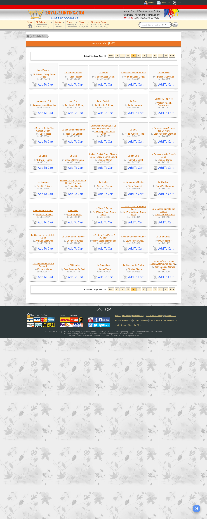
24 (122, 56)
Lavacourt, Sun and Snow (133, 94)
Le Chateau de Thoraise (73, 395)
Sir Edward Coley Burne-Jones (44, 97)
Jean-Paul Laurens (74, 204)
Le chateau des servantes (133, 395)
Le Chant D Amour (103, 349)
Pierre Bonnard (135, 305)
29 (149, 56)
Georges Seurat (74, 356)
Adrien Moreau (135, 151)
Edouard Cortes (164, 255)
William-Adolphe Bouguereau (165, 150)
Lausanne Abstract (73, 94)
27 (139, 56)
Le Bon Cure (133, 251)
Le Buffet (103, 301)
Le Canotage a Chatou (133, 301)
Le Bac (133, 147)
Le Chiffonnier (73, 446)
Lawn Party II (103, 147)
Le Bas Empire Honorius (73, 200)
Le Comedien (103, 446)
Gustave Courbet (75, 400)
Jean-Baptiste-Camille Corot (104, 203)
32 (166, 56)
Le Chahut (73, 351)
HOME (118, 496)
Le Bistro (43, 251)
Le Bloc (73, 251)
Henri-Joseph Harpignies (104, 400)
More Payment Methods (39, 496)
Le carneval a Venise (43, 351)
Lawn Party (73, 147)
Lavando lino (163, 94)
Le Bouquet (43, 301)
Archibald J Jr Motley (74, 151)
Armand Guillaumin (44, 400)
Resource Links (126, 506)
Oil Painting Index (39, 36)
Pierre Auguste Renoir (134, 204)
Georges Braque (104, 305)
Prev (111, 56)
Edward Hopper (44, 255)
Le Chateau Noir (163, 395)
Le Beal (133, 200)
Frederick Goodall (134, 255)
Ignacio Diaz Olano (165, 99)
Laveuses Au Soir (43, 147)
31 (160, 56)
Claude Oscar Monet (104, 99)
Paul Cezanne (165, 400)
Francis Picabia (74, 99)
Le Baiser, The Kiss (163, 145)
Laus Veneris (43, 92)
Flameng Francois (44, 356)
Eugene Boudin (74, 305)
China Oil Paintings (140, 501)
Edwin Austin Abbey (135, 400)
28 (144, 56)
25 (128, 56)
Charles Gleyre (135, 450)
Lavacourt (103, 94)
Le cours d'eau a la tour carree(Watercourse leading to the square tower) (163, 444)
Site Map (137, 506)
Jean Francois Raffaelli (74, 450)
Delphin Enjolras (44, 305)
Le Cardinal (163, 301)
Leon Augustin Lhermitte (44, 151)
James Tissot (44, 204)
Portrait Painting (138, 496)
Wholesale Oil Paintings (155, 496)
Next (172, 56)
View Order (126, 496)
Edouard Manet (105, 255)
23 (117, 56)
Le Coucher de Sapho (133, 446)
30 (155, 56)
